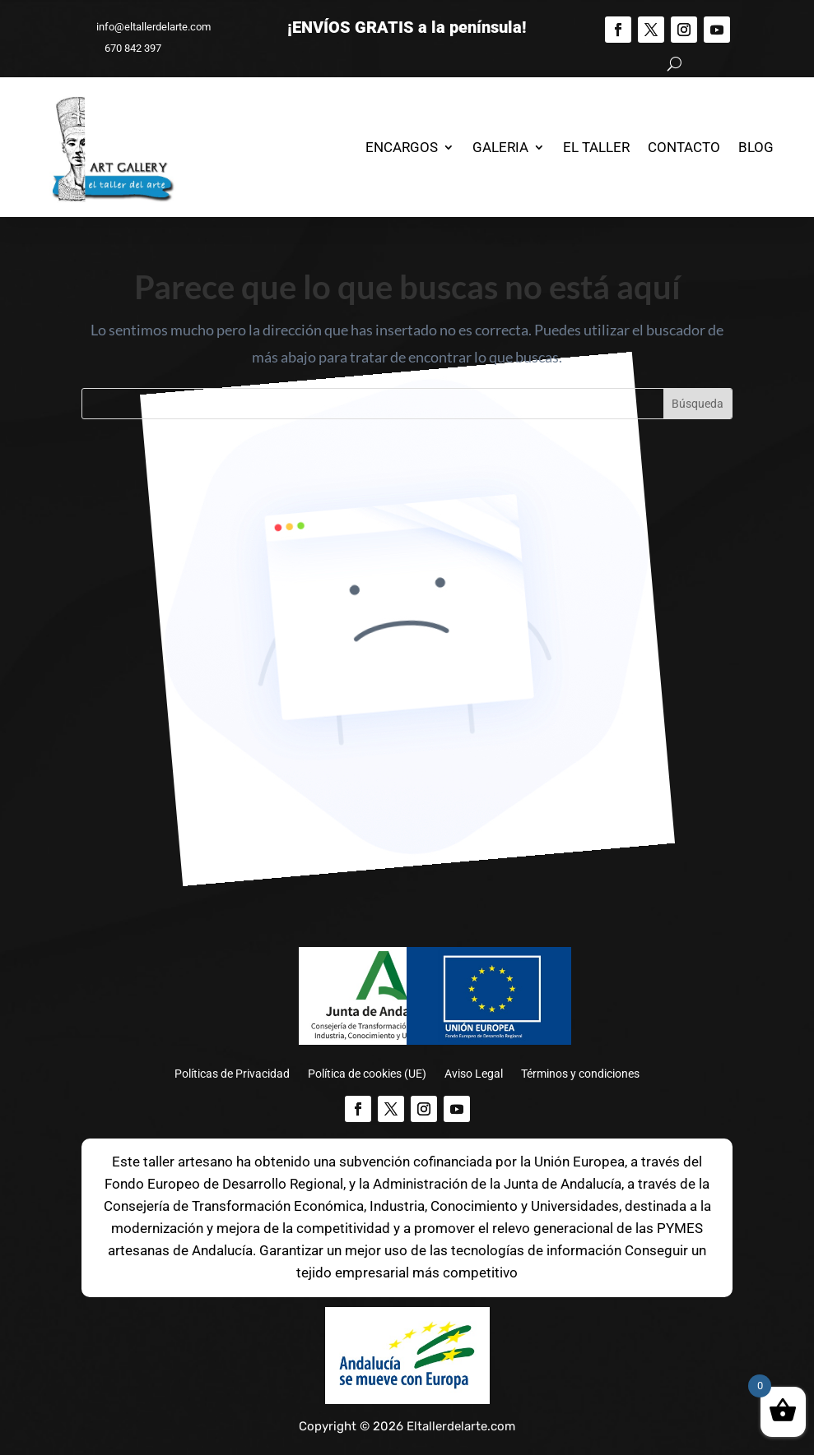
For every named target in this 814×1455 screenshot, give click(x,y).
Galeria (500, 147)
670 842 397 (125, 48)
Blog (756, 147)
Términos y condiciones (580, 1074)
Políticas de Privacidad (232, 1074)
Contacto (684, 147)
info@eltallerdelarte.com (146, 27)
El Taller (596, 147)
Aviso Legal (473, 1074)
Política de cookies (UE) (367, 1074)
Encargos (401, 147)
